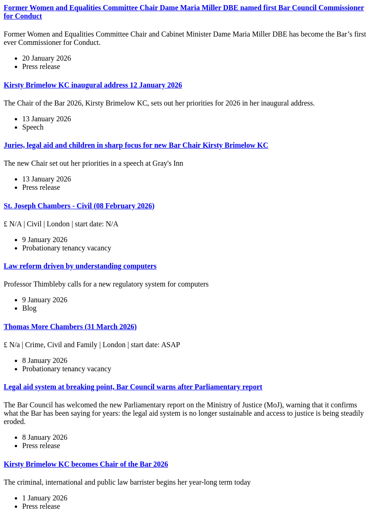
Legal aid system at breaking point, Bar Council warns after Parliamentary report (133, 387)
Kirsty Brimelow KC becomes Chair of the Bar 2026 (86, 464)
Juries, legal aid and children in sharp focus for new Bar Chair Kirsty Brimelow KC (136, 145)
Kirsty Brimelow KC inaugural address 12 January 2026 (93, 85)
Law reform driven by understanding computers (80, 266)
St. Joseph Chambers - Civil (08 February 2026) (79, 206)
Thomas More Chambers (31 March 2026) (70, 327)
